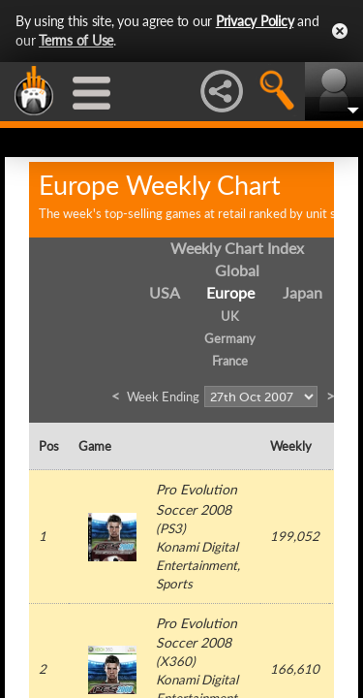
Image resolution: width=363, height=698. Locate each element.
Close (340, 31)
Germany (230, 338)
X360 (176, 661)
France (230, 360)
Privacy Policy (255, 21)
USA (164, 292)
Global (237, 270)
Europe (230, 292)
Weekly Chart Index (237, 247)
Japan (302, 292)
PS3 (171, 528)
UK (230, 316)
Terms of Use (76, 40)
